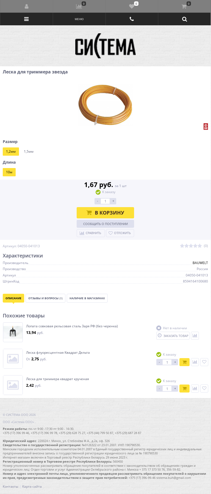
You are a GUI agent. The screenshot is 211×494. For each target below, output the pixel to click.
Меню (79, 19)
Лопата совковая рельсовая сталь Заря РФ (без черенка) (72, 326)
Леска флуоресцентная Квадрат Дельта (58, 352)
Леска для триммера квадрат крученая (57, 379)
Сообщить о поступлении (105, 224)
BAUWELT (200, 262)
